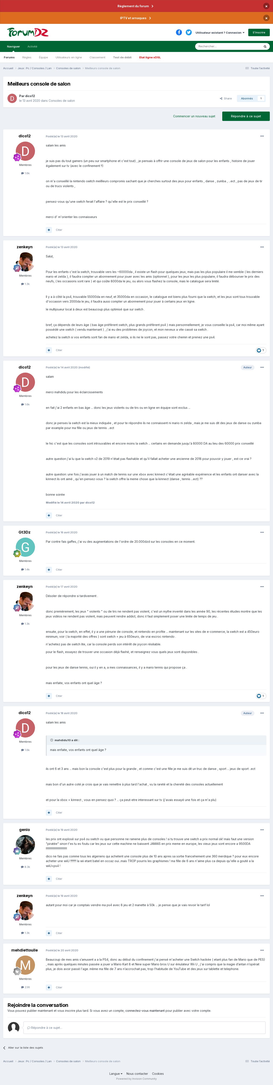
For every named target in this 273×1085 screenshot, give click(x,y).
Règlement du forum (133, 6)
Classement (97, 57)
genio (24, 829)
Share (226, 98)
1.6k (25, 173)
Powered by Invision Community (136, 1078)
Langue (115, 1073)
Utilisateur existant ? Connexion (220, 32)
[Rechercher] (218, 46)
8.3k (25, 866)
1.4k (25, 569)
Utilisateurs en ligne (69, 57)
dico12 (30, 96)
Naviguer (13, 48)
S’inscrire (259, 32)
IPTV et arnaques (133, 18)
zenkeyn (25, 247)
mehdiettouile (24, 950)
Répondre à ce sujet (246, 116)
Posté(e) (61, 136)
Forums (9, 57)
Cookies (158, 1073)
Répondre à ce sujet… (44, 1027)
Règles (26, 57)
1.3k (25, 284)
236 (25, 987)
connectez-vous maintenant (145, 1010)
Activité (32, 46)
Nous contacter (137, 1073)
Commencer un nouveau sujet (194, 116)
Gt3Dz (24, 532)
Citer (59, 229)
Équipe (43, 57)
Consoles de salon (62, 100)
